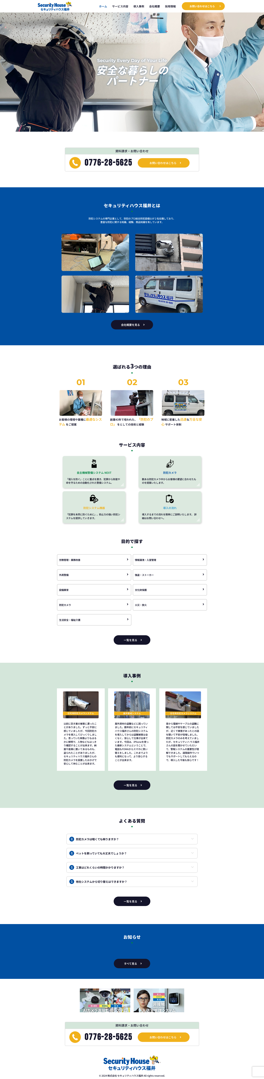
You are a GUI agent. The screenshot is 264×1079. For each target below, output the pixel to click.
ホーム (103, 6)
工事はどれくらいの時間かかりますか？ (96, 867)
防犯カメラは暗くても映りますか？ (94, 839)
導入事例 (138, 6)
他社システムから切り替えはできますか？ (98, 881)
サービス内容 (120, 6)
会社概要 (154, 6)
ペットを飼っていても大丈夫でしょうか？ (98, 853)
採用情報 (170, 6)
